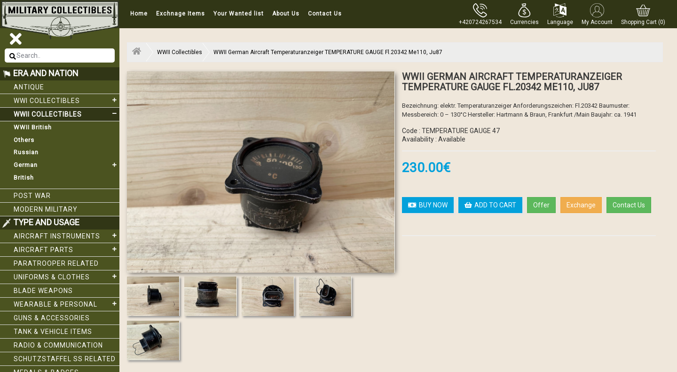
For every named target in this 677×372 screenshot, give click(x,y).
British (24, 177)
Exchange (581, 205)
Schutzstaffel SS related (65, 359)
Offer (541, 205)
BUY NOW (428, 205)
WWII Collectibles (66, 114)
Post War (32, 195)
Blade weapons (43, 290)
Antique (29, 87)
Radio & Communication (58, 345)
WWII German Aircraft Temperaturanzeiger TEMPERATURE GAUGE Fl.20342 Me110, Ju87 (327, 52)
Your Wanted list (238, 13)
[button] (524, 14)
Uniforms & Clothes (66, 276)
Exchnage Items (180, 13)
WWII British (33, 127)
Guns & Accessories (52, 318)
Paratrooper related (56, 263)
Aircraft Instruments (66, 235)
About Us (285, 13)
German (66, 165)
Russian (26, 152)
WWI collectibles (66, 100)
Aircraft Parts (66, 249)
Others (24, 139)
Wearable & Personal (66, 304)
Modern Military (46, 209)
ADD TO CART (490, 205)
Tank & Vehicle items (53, 331)
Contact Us (325, 13)
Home (139, 13)
